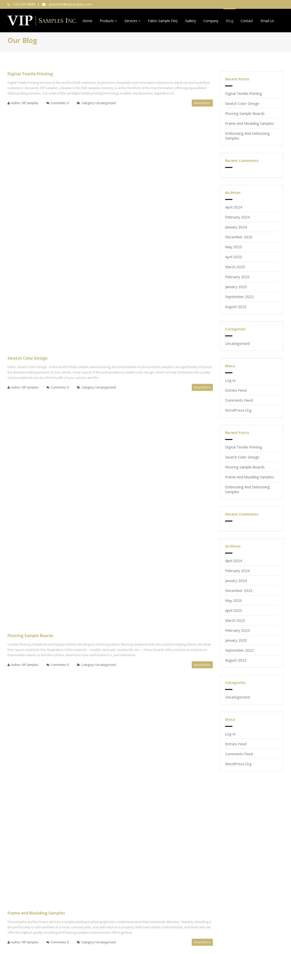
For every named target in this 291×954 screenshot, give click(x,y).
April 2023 (233, 256)
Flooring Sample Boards (30, 173)
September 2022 (239, 296)
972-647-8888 (24, 4)
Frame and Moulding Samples (36, 223)
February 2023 (237, 276)
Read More (202, 103)
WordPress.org (238, 410)
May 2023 (233, 246)
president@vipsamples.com (70, 4)
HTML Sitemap (21, 940)
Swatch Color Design (27, 123)
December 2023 (239, 236)
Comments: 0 (60, 103)
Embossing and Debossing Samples (41, 273)
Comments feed (239, 400)
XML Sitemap (19, 930)
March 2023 (235, 266)
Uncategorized (105, 103)
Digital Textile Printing (30, 73)
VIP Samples (30, 103)
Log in (230, 380)
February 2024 (237, 217)
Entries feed (235, 390)
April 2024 (233, 207)
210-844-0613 (205, 853)
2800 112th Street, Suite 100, (134, 850)
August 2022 (235, 306)
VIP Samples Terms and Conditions (221, 878)
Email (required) (20, 853)
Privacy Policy (272, 934)
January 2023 (236, 286)
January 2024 (236, 226)
